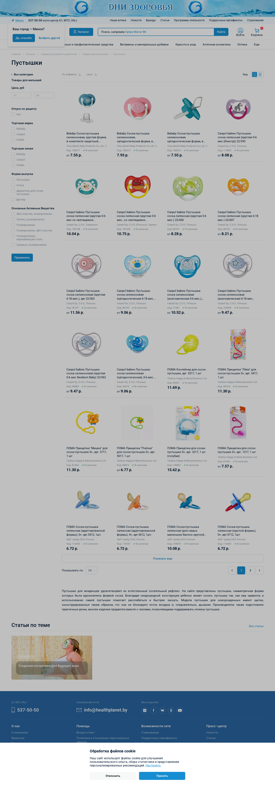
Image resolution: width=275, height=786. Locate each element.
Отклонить (113, 776)
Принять (162, 776)
